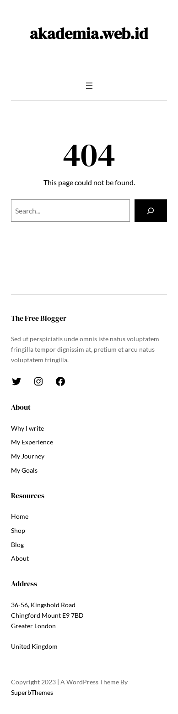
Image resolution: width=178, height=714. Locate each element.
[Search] (151, 210)
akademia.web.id (89, 33)
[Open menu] (89, 85)
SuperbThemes (32, 692)
